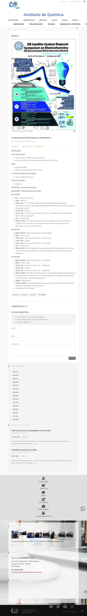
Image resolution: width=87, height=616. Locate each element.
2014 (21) (15, 413)
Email (13, 336)
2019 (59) (15, 396)
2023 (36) (15, 382)
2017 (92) (15, 402)
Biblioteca (43, 20)
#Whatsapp (24, 295)
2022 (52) (15, 385)
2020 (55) (15, 392)
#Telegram (33, 295)
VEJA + (13, 545)
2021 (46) (15, 389)
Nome (13, 328)
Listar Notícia (17, 29)
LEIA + (35, 444)
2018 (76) (15, 399)
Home (9, 29)
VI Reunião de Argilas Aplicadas (24, 450)
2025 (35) (15, 375)
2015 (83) (15, 409)
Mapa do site (63, 1)
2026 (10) (15, 372)
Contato (75, 20)
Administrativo (29, 20)
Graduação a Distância (70, 24)
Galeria (64, 20)
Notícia (54, 20)
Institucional (13, 20)
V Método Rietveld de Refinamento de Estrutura (31, 431)
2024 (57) (15, 378)
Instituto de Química (27, 146)
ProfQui (51, 24)
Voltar (41, 295)
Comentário (15, 344)
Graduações (18, 24)
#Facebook (15, 295)
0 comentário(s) (39, 146)
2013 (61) (15, 416)
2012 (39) (15, 419)
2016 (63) (15, 406)
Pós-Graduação (36, 24)
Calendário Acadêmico (75, 1)
